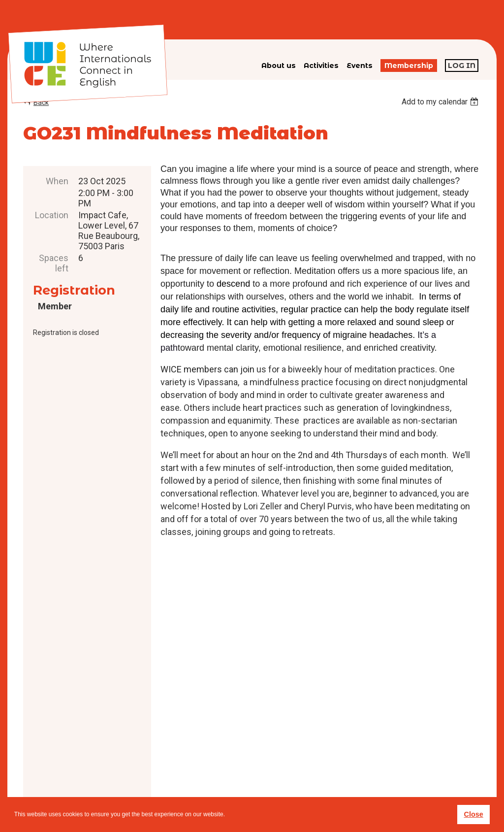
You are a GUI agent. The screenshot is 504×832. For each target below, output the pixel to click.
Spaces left (53, 263)
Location (51, 215)
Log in (461, 65)
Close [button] (473, 814)
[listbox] (441, 102)
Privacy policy (268, 780)
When (57, 181)
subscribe (369, 764)
